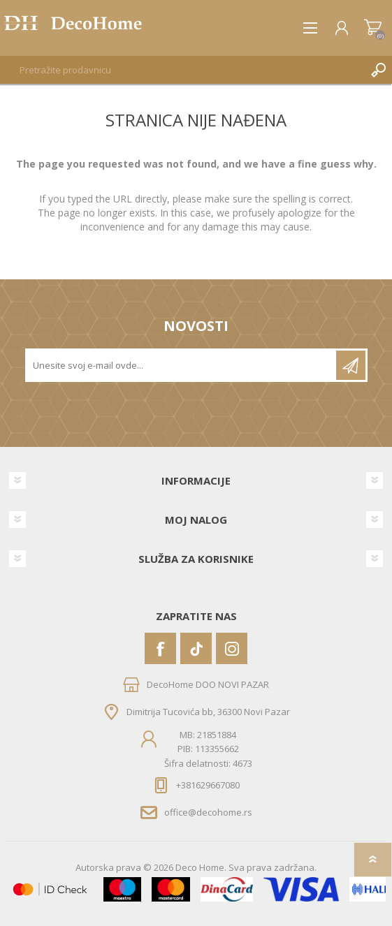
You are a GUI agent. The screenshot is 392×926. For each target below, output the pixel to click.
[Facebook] (160, 648)
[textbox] (182, 70)
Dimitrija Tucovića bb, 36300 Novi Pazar (208, 711)
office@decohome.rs (208, 812)
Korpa (373, 28)
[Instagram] (231, 648)
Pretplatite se (350, 365)
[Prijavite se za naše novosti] (181, 365)
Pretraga (378, 70)
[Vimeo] (196, 648)
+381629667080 (208, 785)
